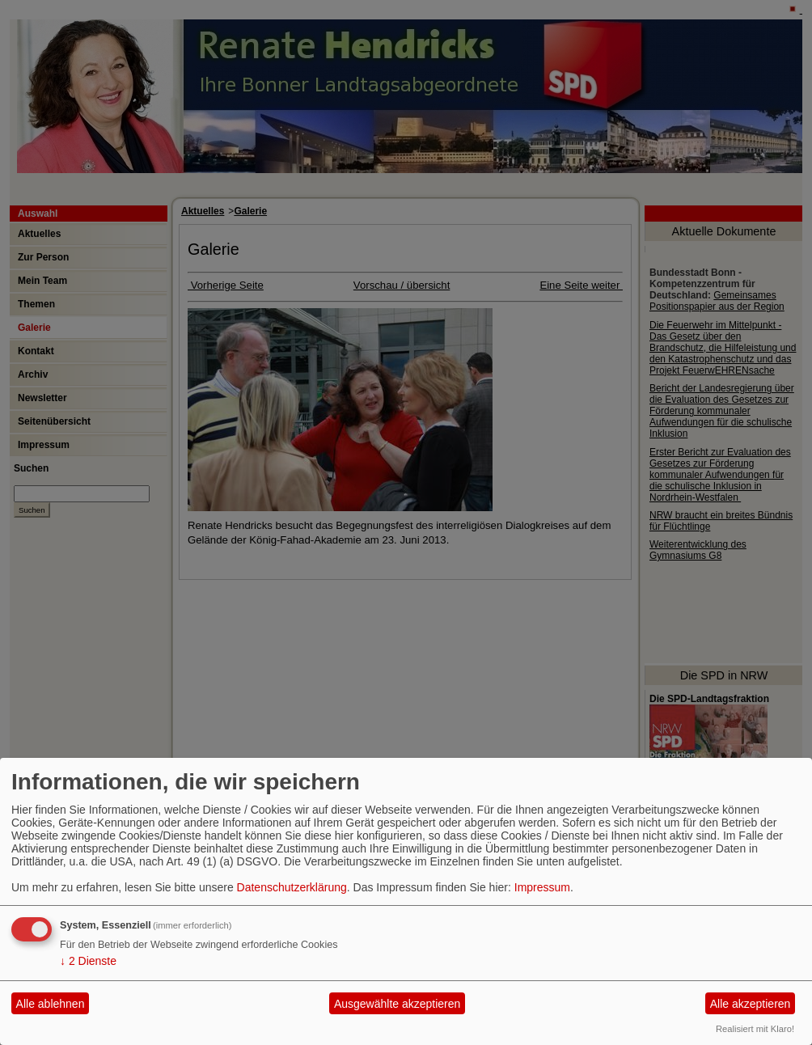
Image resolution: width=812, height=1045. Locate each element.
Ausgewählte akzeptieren (397, 1003)
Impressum (542, 887)
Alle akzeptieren (750, 1003)
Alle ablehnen (50, 1003)
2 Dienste (88, 960)
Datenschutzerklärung (292, 887)
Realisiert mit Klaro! (755, 1029)
